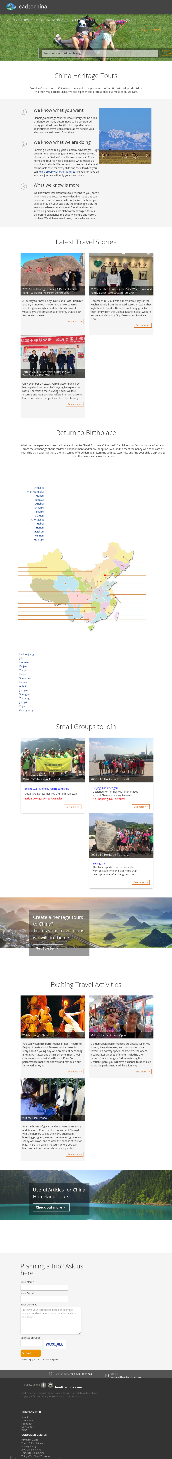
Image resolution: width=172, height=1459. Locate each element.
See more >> (75, 321)
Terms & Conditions (32, 1443)
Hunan (40, 527)
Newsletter (27, 1427)
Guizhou (39, 531)
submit (32, 1353)
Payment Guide (30, 1439)
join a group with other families (57, 171)
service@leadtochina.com (126, 1377)
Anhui (22, 686)
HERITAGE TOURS (80, 20)
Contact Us (27, 1420)
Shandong (25, 678)
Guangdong (26, 710)
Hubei (40, 523)
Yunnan (39, 535)
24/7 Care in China (31, 1449)
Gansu (40, 495)
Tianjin (23, 670)
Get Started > (47, 948)
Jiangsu (23, 690)
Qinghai (39, 503)
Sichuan (39, 515)
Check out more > (50, 1207)
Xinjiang (39, 487)
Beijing (23, 666)
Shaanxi (39, 507)
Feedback (26, 1423)
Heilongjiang (26, 654)
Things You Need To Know (35, 1456)
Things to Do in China (33, 1452)
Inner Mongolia (35, 491)
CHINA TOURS (18, 20)
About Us (26, 1417)
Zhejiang (24, 698)
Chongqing (37, 519)
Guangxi (39, 539)
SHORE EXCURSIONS (117, 20)
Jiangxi (23, 702)
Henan (23, 682)
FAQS (24, 1430)
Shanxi (40, 511)
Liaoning (24, 662)
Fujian (22, 706)
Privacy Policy (28, 1446)
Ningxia (39, 499)
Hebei (22, 674)
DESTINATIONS (48, 20)
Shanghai (24, 694)
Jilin (21, 658)
